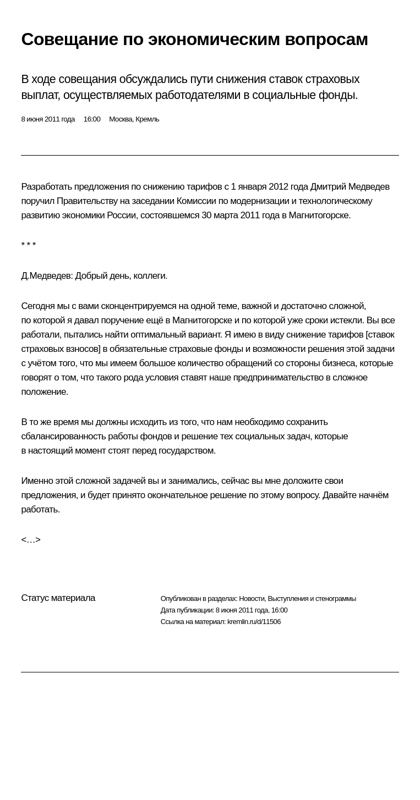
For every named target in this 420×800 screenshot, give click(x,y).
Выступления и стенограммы (312, 598)
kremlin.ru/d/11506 (254, 621)
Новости (251, 598)
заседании (153, 201)
